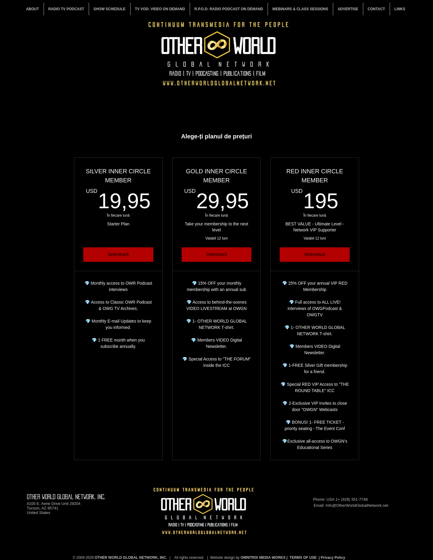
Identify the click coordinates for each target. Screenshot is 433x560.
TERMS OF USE (303, 557)
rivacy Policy (334, 557)
